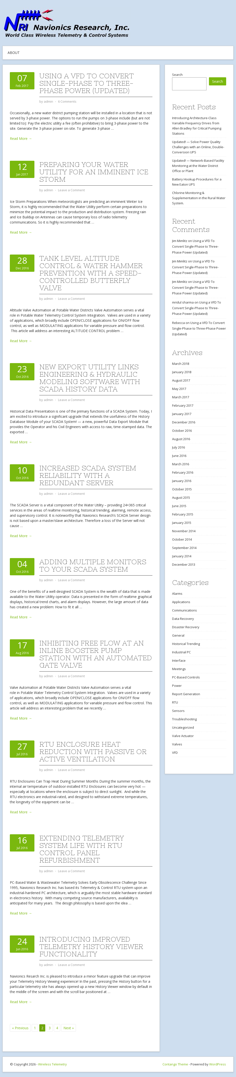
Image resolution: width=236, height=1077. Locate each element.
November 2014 (183, 531)
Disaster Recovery (185, 627)
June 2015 (179, 506)
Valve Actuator (183, 736)
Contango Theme (175, 1064)
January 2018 (181, 372)
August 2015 (181, 497)
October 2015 (182, 489)
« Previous (20, 1028)
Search (177, 74)
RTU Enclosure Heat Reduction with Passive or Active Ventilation (93, 751)
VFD (175, 752)
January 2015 (181, 522)
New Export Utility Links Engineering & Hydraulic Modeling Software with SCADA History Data (89, 378)
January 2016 (181, 481)
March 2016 (180, 464)
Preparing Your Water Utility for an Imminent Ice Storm (93, 172)
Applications (181, 602)
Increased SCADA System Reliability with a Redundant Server (87, 475)
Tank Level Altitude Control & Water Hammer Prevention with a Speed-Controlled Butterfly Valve (91, 273)
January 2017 (181, 414)
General (178, 635)
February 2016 (182, 472)
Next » (68, 1028)
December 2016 (183, 422)
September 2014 (184, 548)
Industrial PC (181, 652)
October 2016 (182, 430)
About (14, 52)
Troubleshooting (184, 719)
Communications (184, 610)
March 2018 (180, 363)
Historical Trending (186, 644)
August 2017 (181, 380)
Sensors (178, 710)
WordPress (217, 1064)
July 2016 (178, 447)
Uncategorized (183, 727)
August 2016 (181, 439)
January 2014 (181, 556)
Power (177, 685)
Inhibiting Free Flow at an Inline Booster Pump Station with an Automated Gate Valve (95, 654)
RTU (175, 702)
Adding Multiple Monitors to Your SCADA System (92, 565)
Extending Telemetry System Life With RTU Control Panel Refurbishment (81, 849)
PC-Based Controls (186, 677)
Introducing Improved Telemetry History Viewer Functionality (91, 946)
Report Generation (186, 694)
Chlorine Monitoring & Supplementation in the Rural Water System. (198, 198)
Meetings (179, 669)
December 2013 (183, 564)
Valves (177, 744)
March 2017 (180, 397)
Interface (179, 660)
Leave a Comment (71, 190)
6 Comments (67, 101)
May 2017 (179, 388)
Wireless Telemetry (52, 1064)
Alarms (177, 593)
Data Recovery (183, 618)
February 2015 (182, 514)
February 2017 (182, 405)
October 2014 (182, 539)
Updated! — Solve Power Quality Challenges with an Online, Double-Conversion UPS (198, 147)
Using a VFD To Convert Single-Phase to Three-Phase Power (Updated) (86, 83)
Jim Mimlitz (179, 241)
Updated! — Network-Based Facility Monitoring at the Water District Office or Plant (198, 165)
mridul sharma (183, 302)
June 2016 (179, 455)
